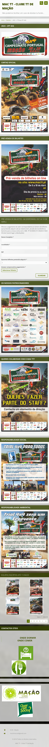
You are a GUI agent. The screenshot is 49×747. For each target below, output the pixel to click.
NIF (2, 252)
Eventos (8, 20)
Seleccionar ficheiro (9, 270)
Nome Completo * (7, 237)
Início (2, 20)
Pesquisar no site (41, 3)
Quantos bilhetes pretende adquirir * (14, 260)
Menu (46, 3)
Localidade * (5, 245)
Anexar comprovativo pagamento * (13, 267)
